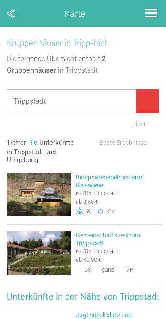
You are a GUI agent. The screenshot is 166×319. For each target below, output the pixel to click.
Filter (139, 124)
